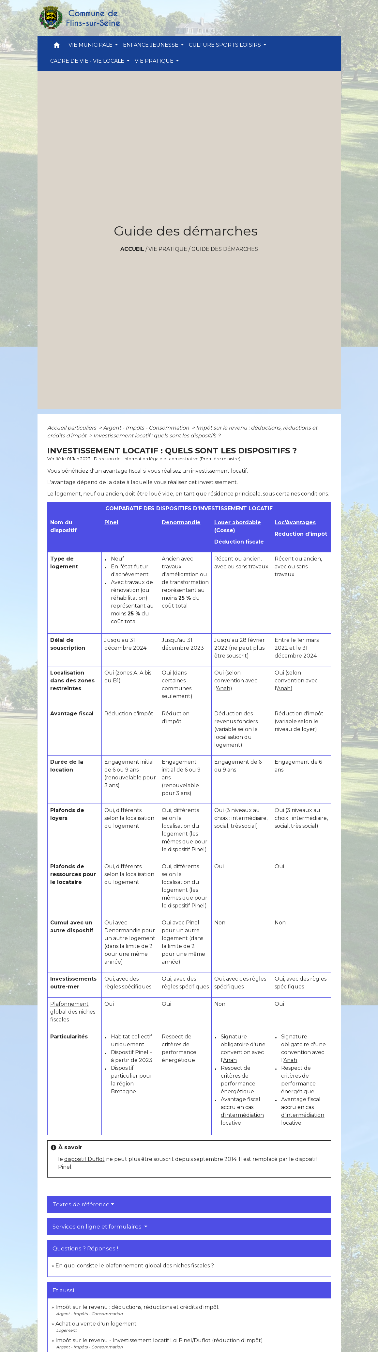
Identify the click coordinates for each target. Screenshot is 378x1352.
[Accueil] (79, 18)
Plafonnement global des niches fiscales (72, 1012)
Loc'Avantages (295, 522)
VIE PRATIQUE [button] (155, 61)
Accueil (132, 249)
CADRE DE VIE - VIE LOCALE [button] (88, 61)
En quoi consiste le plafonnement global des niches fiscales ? (134, 1265)
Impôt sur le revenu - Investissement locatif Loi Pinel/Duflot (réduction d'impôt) (159, 1340)
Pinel (111, 522)
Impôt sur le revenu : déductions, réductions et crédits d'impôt (137, 1307)
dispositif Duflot (84, 1159)
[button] (57, 47)
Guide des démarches (224, 249)
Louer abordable (237, 522)
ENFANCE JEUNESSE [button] (151, 45)
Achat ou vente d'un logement (96, 1324)
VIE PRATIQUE (167, 249)
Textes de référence (81, 1204)
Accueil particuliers (72, 428)
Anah (223, 688)
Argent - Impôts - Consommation (146, 428)
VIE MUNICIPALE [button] (91, 45)
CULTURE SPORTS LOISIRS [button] (225, 45)
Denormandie (181, 522)
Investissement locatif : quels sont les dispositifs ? (156, 435)
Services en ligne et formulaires (98, 1226)
